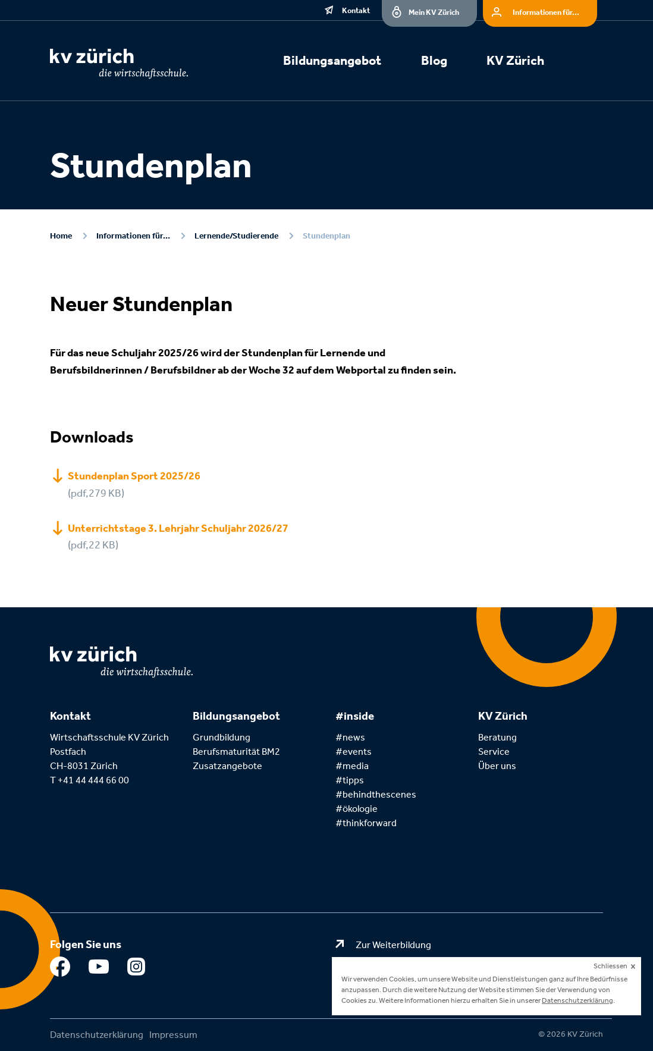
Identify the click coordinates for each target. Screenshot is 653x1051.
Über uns (497, 765)
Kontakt (356, 10)
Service (494, 751)
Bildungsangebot (332, 60)
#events (353, 751)
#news (350, 737)
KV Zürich (515, 60)
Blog (434, 60)
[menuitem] (346, 62)
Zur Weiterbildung (393, 944)
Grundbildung (221, 737)
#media (352, 765)
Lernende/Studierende (236, 236)
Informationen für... (546, 12)
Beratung (497, 737)
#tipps (349, 780)
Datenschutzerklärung (96, 1034)
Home (61, 236)
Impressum (173, 1034)
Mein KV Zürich (434, 12)
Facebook (60, 969)
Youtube (99, 969)
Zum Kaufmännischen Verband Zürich (435, 962)
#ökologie (356, 808)
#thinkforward (366, 823)
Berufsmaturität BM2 (237, 751)
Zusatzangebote (227, 765)
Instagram (137, 969)
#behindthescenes (375, 794)
